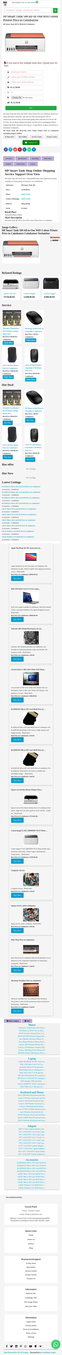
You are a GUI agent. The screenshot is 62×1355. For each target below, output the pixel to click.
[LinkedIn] (24, 149)
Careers (31, 1241)
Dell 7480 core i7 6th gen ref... (32, 1084)
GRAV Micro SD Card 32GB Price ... (32, 1174)
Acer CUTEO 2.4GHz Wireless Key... (32, 1107)
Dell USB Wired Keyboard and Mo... (32, 1093)
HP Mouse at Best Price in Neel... (32, 1028)
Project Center (52, 137)
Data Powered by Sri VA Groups (16, 1350)
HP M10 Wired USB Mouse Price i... (32, 1050)
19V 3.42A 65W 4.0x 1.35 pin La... (32, 1135)
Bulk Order (48, 158)
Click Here (8, 341)
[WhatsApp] (29, 149)
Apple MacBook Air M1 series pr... (32, 1059)
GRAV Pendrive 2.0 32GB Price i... (32, 1185)
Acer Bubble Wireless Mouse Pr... (32, 1036)
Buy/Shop (35, 158)
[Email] (15, 149)
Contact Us (31, 142)
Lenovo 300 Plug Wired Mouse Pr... (32, 1047)
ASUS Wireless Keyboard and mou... (32, 1118)
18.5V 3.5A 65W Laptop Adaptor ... (32, 1143)
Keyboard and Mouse (32, 1089)
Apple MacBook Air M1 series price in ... (26, 546)
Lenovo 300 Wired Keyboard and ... (32, 1098)
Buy (31, 108)
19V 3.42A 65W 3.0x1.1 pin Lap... (32, 1140)
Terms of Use (31, 1330)
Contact (32, 163)
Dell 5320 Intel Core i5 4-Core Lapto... (25, 587)
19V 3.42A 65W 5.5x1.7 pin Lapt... (32, 1137)
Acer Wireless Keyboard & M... (32, 1109)
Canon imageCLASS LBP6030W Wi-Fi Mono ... (29, 829)
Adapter (32, 1123)
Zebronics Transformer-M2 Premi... (31, 1025)
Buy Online (23, 137)
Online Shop (20, 163)
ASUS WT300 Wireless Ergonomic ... (32, 1033)
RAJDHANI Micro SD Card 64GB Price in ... (28, 707)
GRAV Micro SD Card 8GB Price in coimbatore (18, 518)
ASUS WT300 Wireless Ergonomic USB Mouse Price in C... (33, 366)
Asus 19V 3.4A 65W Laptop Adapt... (32, 1149)
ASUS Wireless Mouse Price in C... (32, 1031)
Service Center (37, 137)
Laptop (32, 1056)
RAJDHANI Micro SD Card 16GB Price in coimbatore (21, 490)
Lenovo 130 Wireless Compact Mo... (32, 1045)
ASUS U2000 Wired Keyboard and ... (32, 1115)
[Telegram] (34, 149)
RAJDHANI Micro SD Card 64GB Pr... (32, 1160)
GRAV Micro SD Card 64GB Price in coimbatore (19, 507)
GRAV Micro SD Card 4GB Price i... (32, 1180)
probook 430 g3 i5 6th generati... (32, 1064)
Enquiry (8, 163)
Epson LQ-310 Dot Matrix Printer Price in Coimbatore (11, 292)
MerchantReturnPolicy (14, 1195)
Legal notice (31, 1319)
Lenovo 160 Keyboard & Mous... (32, 1104)
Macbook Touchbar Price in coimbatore (26, 979)
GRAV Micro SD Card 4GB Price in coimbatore (18, 524)
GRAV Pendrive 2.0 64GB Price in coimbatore (18, 529)
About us (30, 1237)
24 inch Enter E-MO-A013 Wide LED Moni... (28, 668)
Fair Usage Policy (31, 1299)
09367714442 (25, 192)
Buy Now (7, 421)
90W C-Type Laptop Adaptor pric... (31, 1126)
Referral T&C (31, 1291)
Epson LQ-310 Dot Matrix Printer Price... (27, 788)
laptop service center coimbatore (23, 904)
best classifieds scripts (47, 1350)
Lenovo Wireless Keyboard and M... (32, 1095)
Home (31, 1232)
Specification (22, 158)
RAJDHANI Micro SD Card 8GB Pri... (32, 1166)
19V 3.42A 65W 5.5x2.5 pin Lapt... (32, 1132)
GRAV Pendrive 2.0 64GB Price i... (32, 1182)
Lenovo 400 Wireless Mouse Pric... (32, 1042)
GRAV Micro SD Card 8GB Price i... (32, 1177)
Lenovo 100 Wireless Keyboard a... (32, 1101)
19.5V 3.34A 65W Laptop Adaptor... (32, 1146)
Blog (31, 1245)
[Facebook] (6, 149)
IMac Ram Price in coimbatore (22, 938)
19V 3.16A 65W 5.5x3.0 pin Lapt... (32, 1129)
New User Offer (31, 1304)
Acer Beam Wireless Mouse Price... (32, 1039)
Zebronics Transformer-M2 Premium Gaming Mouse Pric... (11, 329)
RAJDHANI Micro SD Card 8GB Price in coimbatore (21, 496)
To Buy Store (9, 137)
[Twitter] (10, 149)
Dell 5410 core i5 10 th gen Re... (32, 1070)
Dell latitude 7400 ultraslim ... (32, 1078)
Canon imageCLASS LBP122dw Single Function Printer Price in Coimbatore (51, 292)
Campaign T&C (31, 1295)
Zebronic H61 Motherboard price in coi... (26, 627)
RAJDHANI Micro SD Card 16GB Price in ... (28, 748)
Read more (20, 570)
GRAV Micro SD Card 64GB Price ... (32, 1171)
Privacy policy (31, 1323)
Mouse (32, 1022)
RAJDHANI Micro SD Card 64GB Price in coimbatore (21, 485)
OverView (9, 158)
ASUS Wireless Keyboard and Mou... (32, 1112)
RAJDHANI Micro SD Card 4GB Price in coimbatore (21, 501)
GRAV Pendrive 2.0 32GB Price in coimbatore (18, 535)
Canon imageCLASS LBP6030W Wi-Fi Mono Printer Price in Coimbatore (31, 292)
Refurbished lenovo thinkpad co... (32, 1067)
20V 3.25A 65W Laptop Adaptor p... (32, 1151)
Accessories (32, 1157)
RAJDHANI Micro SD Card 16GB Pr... (32, 1163)
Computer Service (18, 869)
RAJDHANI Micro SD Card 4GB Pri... (32, 1168)
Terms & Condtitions (31, 1327)
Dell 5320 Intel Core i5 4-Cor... (32, 1062)
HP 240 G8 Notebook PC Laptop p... (32, 1073)
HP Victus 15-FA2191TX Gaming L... (32, 1076)
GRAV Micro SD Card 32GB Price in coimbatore (19, 513)
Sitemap (31, 1334)
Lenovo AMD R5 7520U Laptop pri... (32, 1081)
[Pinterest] (20, 149)
